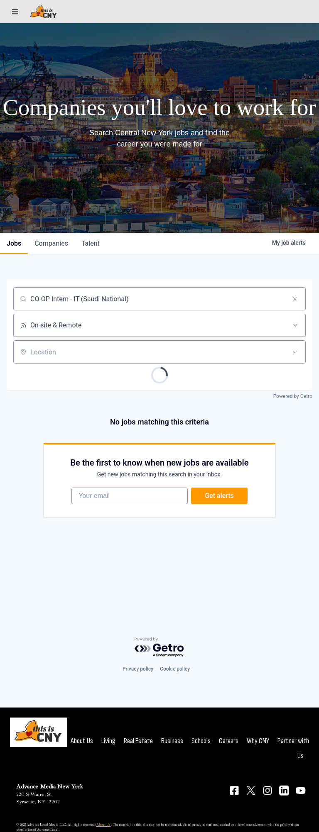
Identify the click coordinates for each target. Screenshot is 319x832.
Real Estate (138, 741)
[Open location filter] (295, 352)
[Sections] (15, 11)
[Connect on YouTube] (300, 790)
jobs (14, 243)
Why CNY (258, 741)
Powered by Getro (292, 396)
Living (108, 741)
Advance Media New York (49, 786)
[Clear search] (295, 299)
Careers (228, 741)
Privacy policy (138, 669)
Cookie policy (175, 669)
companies (51, 243)
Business (172, 741)
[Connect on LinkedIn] (284, 790)
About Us (82, 741)
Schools (201, 741)
